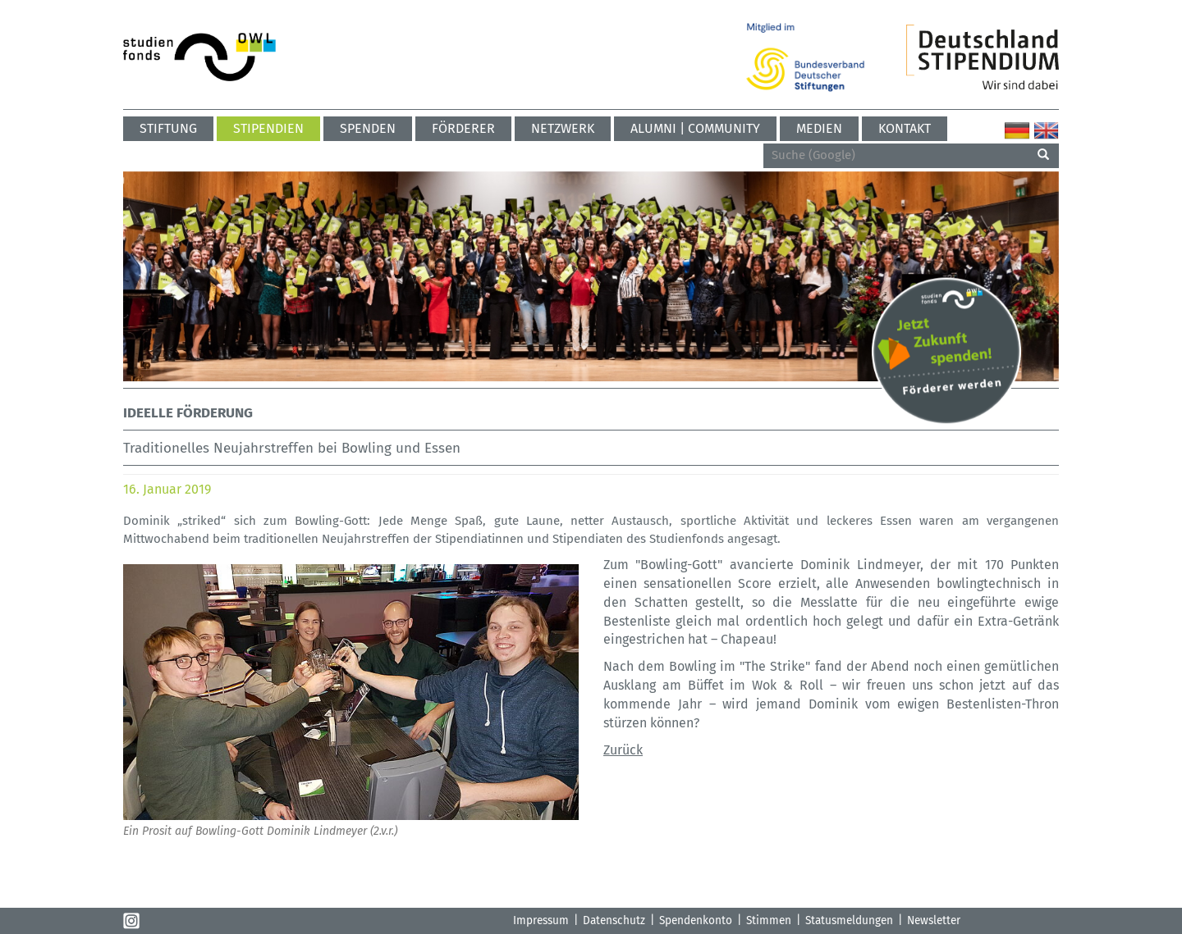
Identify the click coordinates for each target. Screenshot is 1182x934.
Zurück (623, 750)
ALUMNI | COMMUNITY (695, 128)
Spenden (368, 128)
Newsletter (933, 920)
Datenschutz (614, 920)
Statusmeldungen (849, 920)
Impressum (541, 920)
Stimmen (768, 920)
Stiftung (168, 128)
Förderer (463, 128)
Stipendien (268, 128)
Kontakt (904, 128)
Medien (819, 128)
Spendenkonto (695, 920)
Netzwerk (562, 128)
